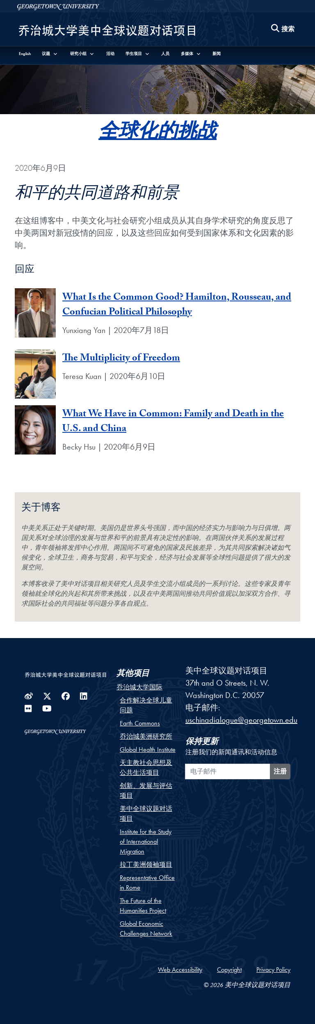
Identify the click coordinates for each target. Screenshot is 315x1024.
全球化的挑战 (157, 134)
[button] (50, 53)
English (25, 53)
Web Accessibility (180, 969)
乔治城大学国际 (139, 687)
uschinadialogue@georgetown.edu (241, 719)
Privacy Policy (273, 969)
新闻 (216, 53)
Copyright (229, 969)
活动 (110, 53)
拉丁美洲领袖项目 (146, 864)
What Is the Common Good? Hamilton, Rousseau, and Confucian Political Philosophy (176, 305)
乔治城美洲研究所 (146, 736)
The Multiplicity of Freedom (121, 359)
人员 (165, 53)
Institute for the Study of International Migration (145, 841)
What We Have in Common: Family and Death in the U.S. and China (173, 422)
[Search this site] (283, 29)
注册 (280, 771)
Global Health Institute (148, 749)
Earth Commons (140, 723)
